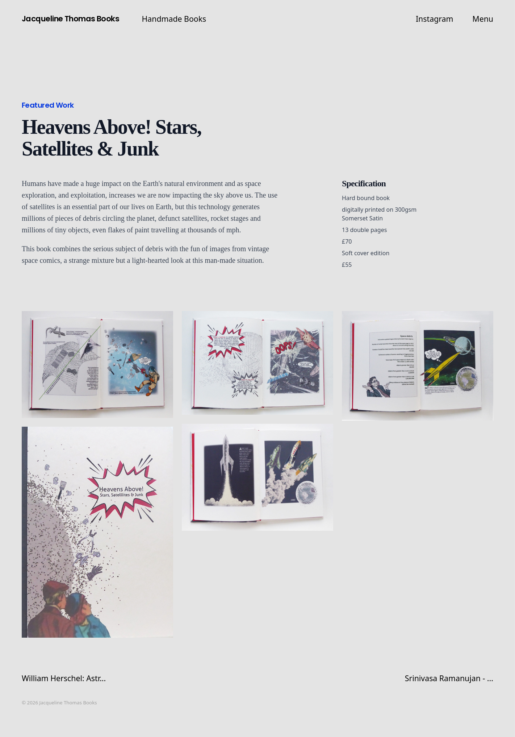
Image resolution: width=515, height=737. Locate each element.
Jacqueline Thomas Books (70, 18)
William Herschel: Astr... (64, 678)
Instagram (434, 18)
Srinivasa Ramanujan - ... (449, 678)
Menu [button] (482, 18)
